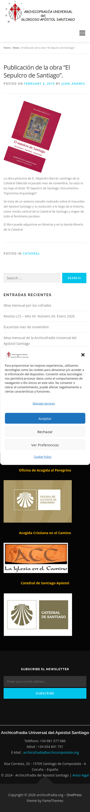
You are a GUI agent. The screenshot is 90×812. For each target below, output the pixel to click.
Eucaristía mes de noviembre (26, 327)
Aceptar (44, 418)
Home (7, 47)
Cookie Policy (42, 457)
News (16, 47)
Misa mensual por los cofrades (27, 305)
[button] (82, 354)
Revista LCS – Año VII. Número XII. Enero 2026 (39, 316)
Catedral (31, 253)
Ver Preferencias (45, 444)
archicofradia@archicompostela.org (51, 752)
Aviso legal (80, 775)
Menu (82, 33)
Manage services (44, 403)
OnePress (74, 795)
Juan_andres (73, 84)
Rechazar (45, 431)
